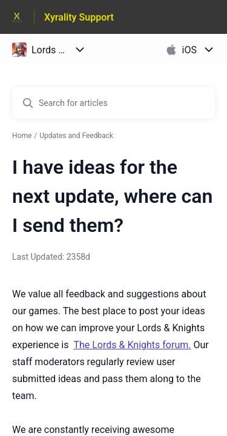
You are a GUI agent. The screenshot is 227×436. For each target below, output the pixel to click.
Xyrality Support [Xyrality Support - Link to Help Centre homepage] (79, 17)
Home (21, 135)
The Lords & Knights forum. (132, 345)
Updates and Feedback (76, 135)
